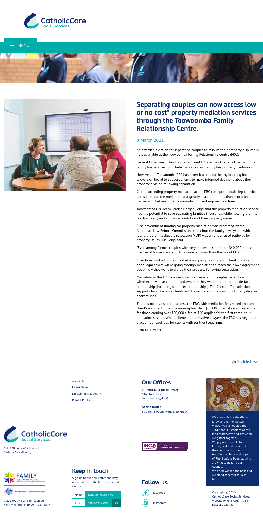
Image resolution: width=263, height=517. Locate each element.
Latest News (80, 387)
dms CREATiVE (236, 500)
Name (78, 495)
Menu (20, 45)
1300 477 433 (19, 448)
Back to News (248, 361)
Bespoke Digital (222, 504)
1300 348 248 (19, 500)
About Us (78, 381)
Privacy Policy (81, 400)
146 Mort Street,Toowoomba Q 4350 (155, 396)
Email (78, 503)
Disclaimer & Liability (86, 393)
